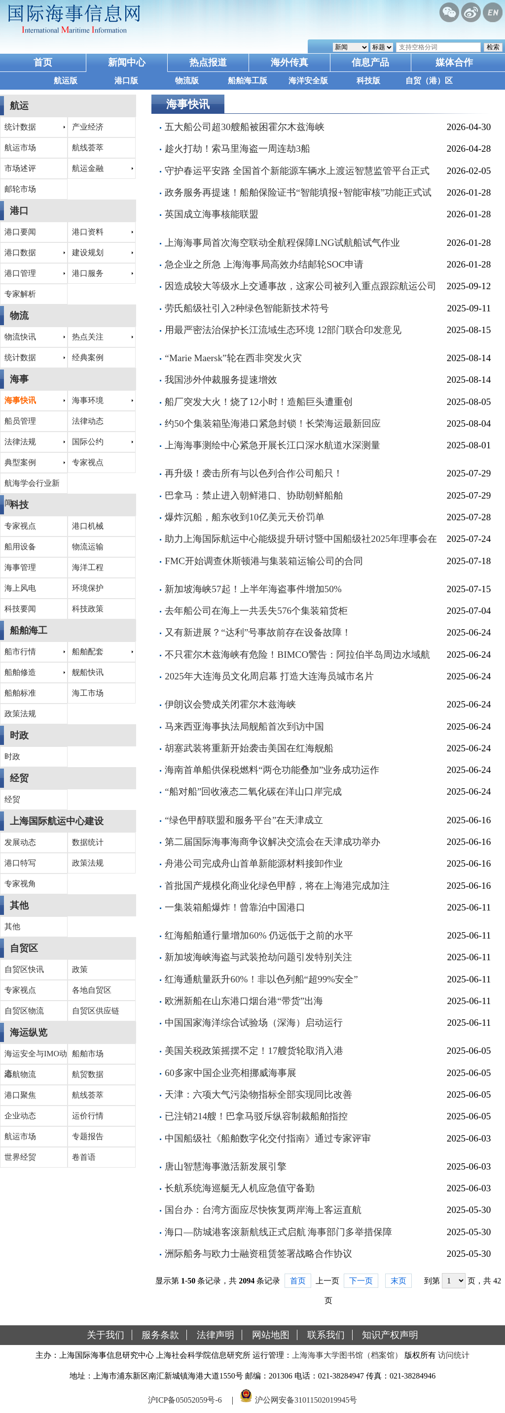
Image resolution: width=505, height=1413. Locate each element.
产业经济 (88, 127)
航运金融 (88, 168)
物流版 (187, 80)
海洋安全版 (308, 80)
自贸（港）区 (429, 80)
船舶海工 (28, 630)
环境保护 (88, 588)
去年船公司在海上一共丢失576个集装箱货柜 (256, 611)
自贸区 (24, 948)
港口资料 (88, 232)
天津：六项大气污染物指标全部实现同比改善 (258, 1094)
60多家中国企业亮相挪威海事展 (230, 1073)
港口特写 (20, 863)
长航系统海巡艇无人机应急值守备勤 (240, 1188)
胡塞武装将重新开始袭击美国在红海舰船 (249, 748)
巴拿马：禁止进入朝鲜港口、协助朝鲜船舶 (254, 495)
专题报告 (88, 1136)
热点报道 (208, 62)
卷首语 (84, 1157)
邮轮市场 (20, 189)
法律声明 (215, 1335)
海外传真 (289, 62)
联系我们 (326, 1335)
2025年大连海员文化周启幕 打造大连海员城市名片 (269, 676)
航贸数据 (88, 1074)
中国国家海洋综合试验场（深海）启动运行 (254, 1022)
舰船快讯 (88, 672)
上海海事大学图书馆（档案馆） (347, 1355)
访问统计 (453, 1355)
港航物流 (20, 1074)
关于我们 (105, 1335)
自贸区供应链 (95, 1011)
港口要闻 (20, 232)
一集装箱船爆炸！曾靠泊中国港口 (235, 907)
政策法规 (20, 713)
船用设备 (20, 546)
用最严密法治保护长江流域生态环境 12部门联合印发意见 (283, 330)
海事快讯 (20, 400)
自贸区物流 (24, 1011)
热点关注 (88, 337)
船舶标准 (20, 693)
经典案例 (88, 357)
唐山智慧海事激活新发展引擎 (226, 1166)
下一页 (361, 1281)
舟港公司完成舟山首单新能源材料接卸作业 (254, 863)
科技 (19, 505)
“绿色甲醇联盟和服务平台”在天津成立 (244, 820)
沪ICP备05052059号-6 (185, 1400)
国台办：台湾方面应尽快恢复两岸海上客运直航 (263, 1210)
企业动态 (20, 1115)
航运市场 (20, 147)
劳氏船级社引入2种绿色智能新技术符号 (247, 308)
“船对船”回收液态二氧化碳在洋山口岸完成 (253, 791)
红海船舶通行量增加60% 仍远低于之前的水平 (259, 935)
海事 (19, 379)
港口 (19, 210)
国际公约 (88, 441)
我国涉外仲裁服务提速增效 (221, 379)
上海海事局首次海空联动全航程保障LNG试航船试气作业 (282, 242)
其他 (19, 905)
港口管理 (20, 273)
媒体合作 (454, 62)
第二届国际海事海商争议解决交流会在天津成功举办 (272, 842)
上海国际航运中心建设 (57, 821)
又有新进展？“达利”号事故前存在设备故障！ (258, 632)
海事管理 (20, 567)
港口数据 (20, 252)
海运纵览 (28, 1032)
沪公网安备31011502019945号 (306, 1400)
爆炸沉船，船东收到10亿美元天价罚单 (244, 517)
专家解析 (20, 294)
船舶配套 (88, 651)
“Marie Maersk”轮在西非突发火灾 (233, 358)
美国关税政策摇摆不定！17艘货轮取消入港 (254, 1050)
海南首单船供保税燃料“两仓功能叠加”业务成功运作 (272, 770)
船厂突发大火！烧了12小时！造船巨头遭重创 (258, 402)
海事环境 (88, 400)
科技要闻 (20, 609)
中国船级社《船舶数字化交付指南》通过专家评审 (268, 1138)
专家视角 (20, 883)
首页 (43, 62)
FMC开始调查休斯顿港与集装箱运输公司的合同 (264, 561)
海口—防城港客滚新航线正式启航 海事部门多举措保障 (278, 1232)
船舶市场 (88, 1053)
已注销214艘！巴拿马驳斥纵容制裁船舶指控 (256, 1116)
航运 (19, 106)
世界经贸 (20, 1157)
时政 (19, 735)
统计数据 (20, 127)
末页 (398, 1281)
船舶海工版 (247, 80)
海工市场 (88, 693)
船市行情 (20, 651)
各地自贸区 (91, 990)
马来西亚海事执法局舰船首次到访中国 (244, 726)
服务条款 (160, 1335)
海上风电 (20, 588)
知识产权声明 (390, 1335)
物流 (19, 315)
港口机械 (88, 526)
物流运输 (88, 546)
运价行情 (88, 1115)
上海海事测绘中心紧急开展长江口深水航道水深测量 (272, 445)
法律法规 (20, 441)
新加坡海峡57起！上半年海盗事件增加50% (253, 589)
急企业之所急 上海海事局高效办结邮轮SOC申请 (264, 264)
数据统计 (88, 842)
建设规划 (88, 252)
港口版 (126, 80)
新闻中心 (126, 62)
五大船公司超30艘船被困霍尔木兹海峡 (244, 127)
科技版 (368, 80)
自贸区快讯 (24, 969)
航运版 (65, 80)
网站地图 (270, 1335)
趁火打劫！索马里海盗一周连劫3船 (237, 148)
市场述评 (20, 168)
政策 (80, 969)
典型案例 (20, 462)
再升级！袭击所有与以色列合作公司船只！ (254, 473)
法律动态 (88, 421)
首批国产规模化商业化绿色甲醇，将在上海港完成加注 (277, 885)
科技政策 (88, 609)
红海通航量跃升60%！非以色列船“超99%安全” (261, 979)
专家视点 (88, 462)
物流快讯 (20, 337)
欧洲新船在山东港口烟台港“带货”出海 (244, 1001)
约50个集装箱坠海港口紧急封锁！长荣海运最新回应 (272, 423)
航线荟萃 (88, 147)
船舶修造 (20, 672)
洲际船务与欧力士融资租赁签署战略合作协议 (258, 1253)
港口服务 (88, 273)
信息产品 (370, 62)
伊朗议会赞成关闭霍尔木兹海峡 (230, 704)
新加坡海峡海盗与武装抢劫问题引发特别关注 (258, 957)
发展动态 (20, 842)
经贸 (19, 778)
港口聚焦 (20, 1095)
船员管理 (20, 421)
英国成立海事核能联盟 (211, 214)
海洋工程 (88, 567)
